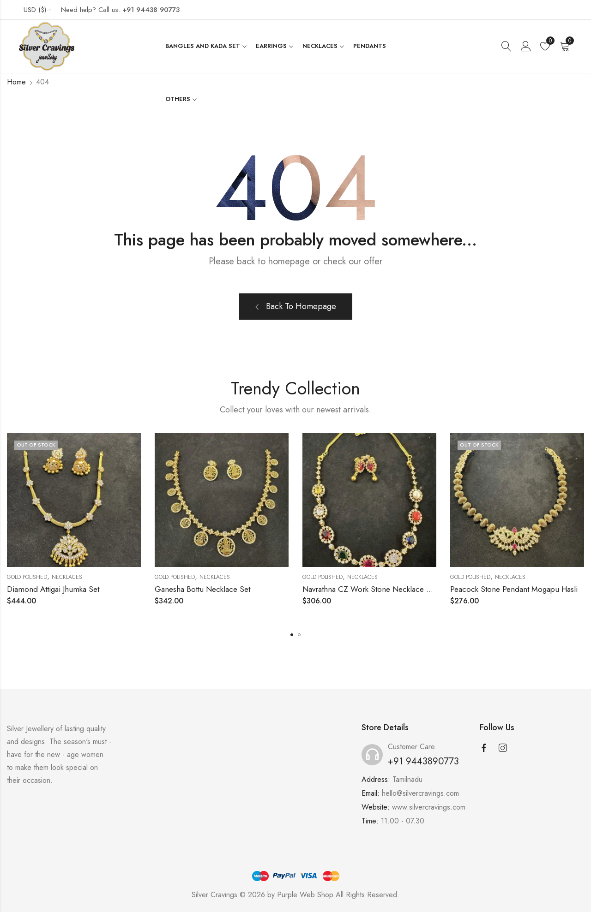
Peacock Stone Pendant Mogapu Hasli (514, 589)
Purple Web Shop (305, 894)
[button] (291, 634)
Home (16, 82)
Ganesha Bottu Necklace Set (202, 589)
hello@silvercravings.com (420, 793)
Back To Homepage (295, 306)
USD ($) (35, 10)
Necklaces (67, 577)
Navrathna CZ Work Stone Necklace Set (369, 589)
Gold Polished (27, 577)
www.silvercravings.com (428, 807)
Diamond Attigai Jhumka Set (53, 589)
